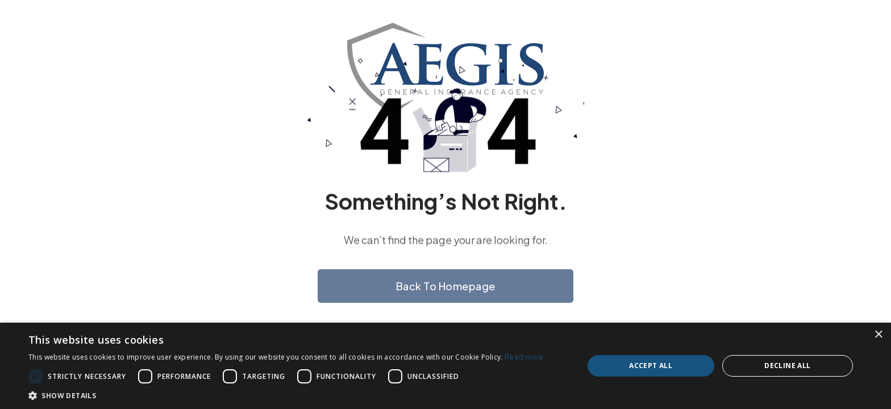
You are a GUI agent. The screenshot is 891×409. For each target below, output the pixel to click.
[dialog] (445, 366)
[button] (286, 395)
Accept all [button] (650, 365)
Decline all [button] (787, 365)
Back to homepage (446, 286)
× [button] (878, 335)
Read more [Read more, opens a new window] (524, 357)
